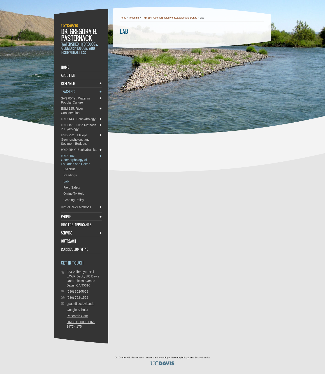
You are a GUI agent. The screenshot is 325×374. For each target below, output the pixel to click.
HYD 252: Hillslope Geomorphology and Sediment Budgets (75, 139)
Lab (66, 181)
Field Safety (71, 187)
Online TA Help (73, 193)
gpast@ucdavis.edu (80, 303)
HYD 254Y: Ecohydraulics (79, 149)
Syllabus (69, 169)
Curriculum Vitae (74, 249)
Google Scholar (77, 310)
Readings (70, 175)
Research (68, 83)
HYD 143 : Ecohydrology (78, 119)
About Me (68, 75)
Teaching (134, 17)
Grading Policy (73, 200)
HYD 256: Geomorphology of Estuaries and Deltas (170, 17)
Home (123, 17)
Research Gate (77, 316)
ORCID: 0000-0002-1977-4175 (81, 324)
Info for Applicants (76, 225)
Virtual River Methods (76, 207)
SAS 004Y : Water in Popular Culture (75, 100)
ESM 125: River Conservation (72, 110)
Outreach (68, 241)
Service (66, 233)
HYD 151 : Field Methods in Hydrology (78, 127)
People (66, 216)
